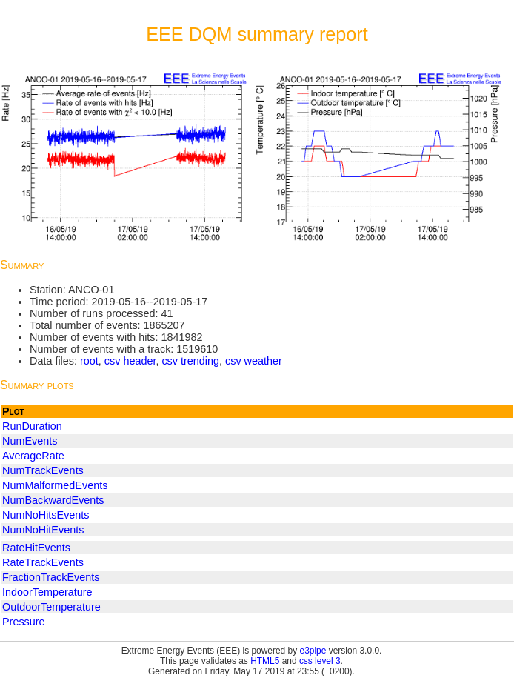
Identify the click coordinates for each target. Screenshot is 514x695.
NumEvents (29, 441)
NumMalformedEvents (54, 485)
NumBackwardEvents (53, 500)
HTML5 (264, 661)
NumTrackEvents (43, 470)
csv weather (253, 361)
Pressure (23, 622)
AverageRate (33, 456)
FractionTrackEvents (50, 577)
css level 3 (320, 661)
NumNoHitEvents (43, 530)
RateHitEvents (36, 547)
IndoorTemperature (47, 592)
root (89, 361)
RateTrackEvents (43, 562)
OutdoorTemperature (51, 607)
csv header (130, 361)
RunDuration (32, 426)
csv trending (190, 361)
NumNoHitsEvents (46, 515)
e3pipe (313, 650)
